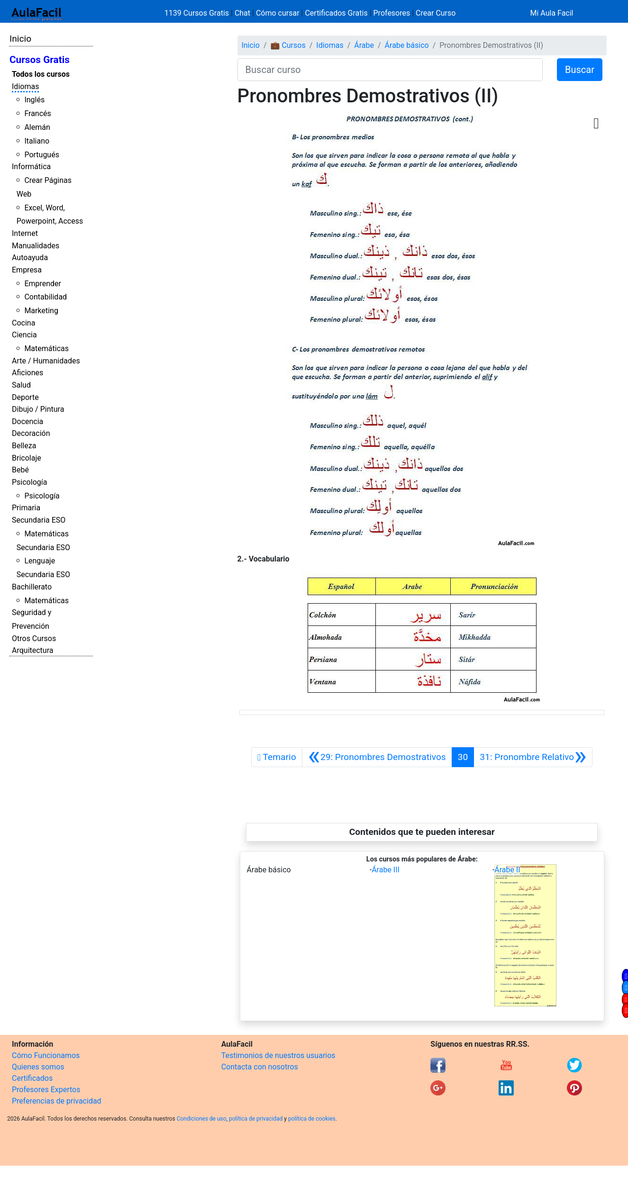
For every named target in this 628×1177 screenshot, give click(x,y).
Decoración (31, 433)
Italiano (36, 140)
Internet (25, 233)
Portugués (41, 154)
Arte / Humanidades (46, 360)
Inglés (34, 99)
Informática (31, 166)
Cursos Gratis (39, 59)
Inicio (20, 38)
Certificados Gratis (336, 13)
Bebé (20, 469)
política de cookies (312, 1118)
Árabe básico (407, 45)
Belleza (24, 445)
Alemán (37, 127)
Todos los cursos (41, 74)
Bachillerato (32, 586)
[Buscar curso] (390, 69)
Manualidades (35, 245)
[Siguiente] (532, 757)
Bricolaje (26, 457)
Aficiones (27, 372)
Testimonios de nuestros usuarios (278, 1055)
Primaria (26, 507)
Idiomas (25, 86)
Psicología (29, 482)
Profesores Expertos (46, 1089)
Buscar (579, 69)
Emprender (42, 283)
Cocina (23, 322)
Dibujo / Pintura (38, 409)
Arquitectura (32, 650)
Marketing (41, 310)
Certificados (32, 1078)
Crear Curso (435, 13)
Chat (242, 13)
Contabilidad (45, 296)
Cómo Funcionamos (46, 1055)
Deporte (25, 397)
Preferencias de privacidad (56, 1100)
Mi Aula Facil (551, 13)
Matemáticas (46, 348)
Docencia (27, 421)
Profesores (391, 13)
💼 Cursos (287, 45)
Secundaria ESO (38, 520)
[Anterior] (377, 757)
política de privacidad (255, 1118)
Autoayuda (30, 257)
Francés (37, 113)
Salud (21, 384)
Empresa (27, 269)
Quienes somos (38, 1066)
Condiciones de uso (202, 1118)
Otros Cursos (34, 638)
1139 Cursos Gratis (197, 13)
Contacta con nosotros (259, 1066)
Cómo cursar (278, 13)
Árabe (364, 45)
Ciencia (24, 334)
